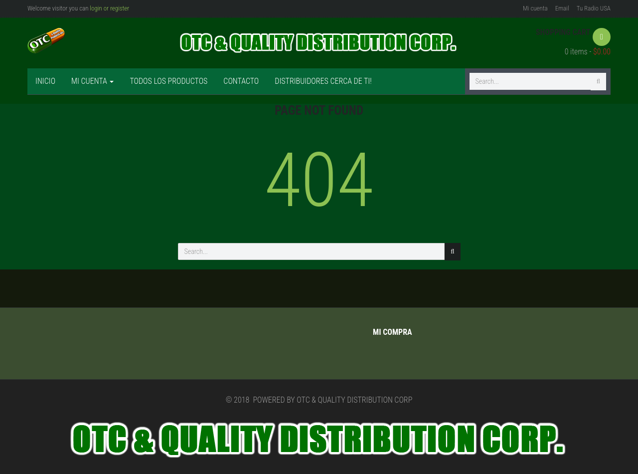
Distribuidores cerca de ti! (323, 81)
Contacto (241, 81)
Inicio (45, 81)
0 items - (588, 51)
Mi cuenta (535, 8)
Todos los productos (168, 81)
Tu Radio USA (594, 8)
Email (562, 8)
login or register (109, 8)
